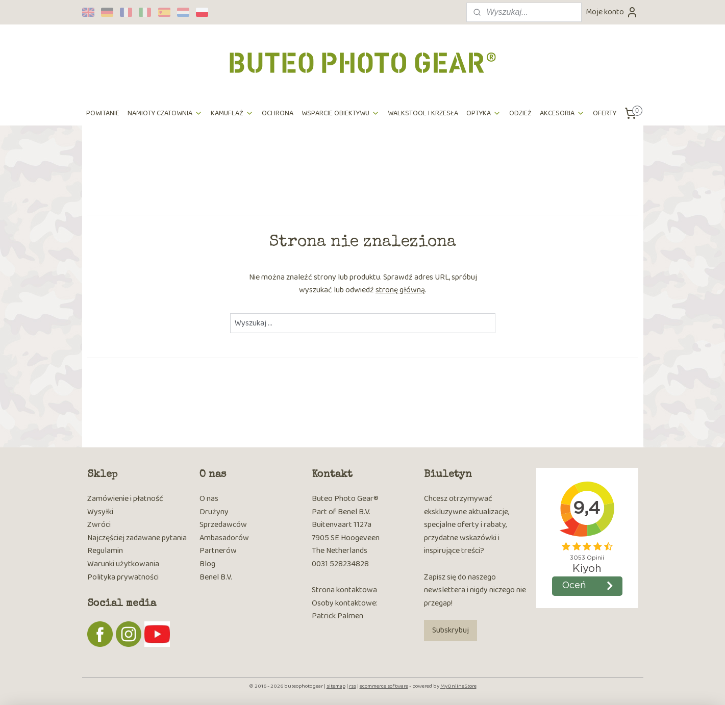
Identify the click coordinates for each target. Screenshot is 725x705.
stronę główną (400, 290)
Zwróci (99, 524)
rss (352, 686)
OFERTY (604, 113)
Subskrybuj (450, 630)
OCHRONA (277, 113)
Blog (207, 564)
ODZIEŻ (520, 113)
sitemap (336, 686)
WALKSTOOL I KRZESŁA (423, 113)
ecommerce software (384, 686)
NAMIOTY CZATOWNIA (165, 113)
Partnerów (218, 550)
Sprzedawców (223, 524)
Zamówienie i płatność (125, 498)
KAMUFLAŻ (232, 113)
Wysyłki (100, 512)
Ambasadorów (224, 538)
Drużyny (214, 512)
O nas (208, 498)
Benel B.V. (215, 577)
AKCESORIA (562, 113)
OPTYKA (483, 113)
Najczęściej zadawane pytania (137, 538)
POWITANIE (102, 113)
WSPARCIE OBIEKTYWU (341, 113)
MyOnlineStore (458, 686)
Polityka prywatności (123, 577)
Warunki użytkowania (123, 564)
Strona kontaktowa (344, 590)
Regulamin (105, 550)
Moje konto (612, 12)
